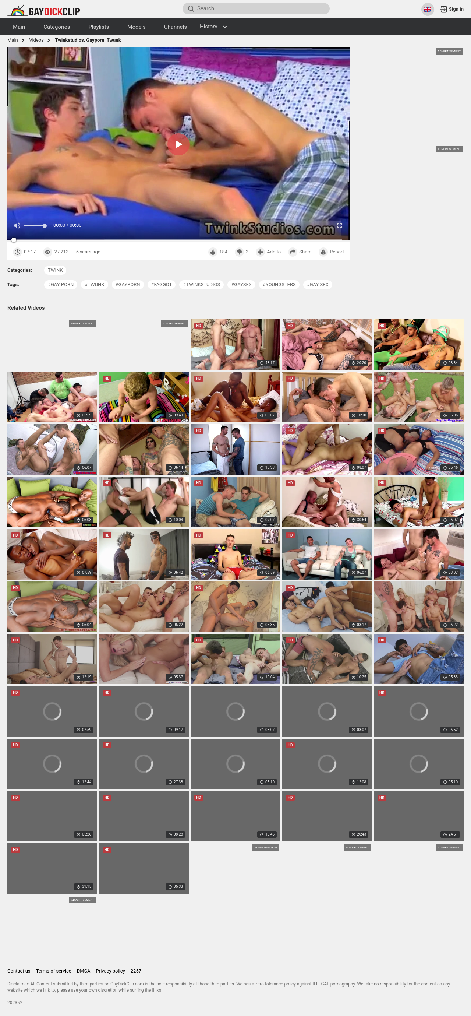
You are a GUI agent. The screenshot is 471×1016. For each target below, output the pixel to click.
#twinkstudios (201, 284)
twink (55, 270)
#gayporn (128, 284)
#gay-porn (61, 284)
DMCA (84, 971)
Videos (36, 40)
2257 (136, 971)
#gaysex (241, 284)
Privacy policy (110, 971)
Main (12, 40)
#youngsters (279, 284)
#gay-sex (318, 284)
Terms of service (53, 971)
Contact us (19, 971)
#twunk (94, 284)
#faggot (161, 284)
